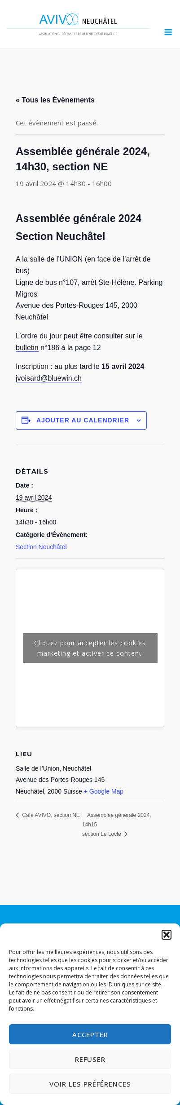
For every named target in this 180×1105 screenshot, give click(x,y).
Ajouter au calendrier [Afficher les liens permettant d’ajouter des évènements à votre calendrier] (82, 420)
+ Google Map (103, 791)
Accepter (90, 1034)
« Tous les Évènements (55, 100)
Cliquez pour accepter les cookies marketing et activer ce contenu (90, 648)
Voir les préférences (90, 1083)
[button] (166, 934)
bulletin (27, 347)
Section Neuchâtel (41, 546)
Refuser (90, 1059)
